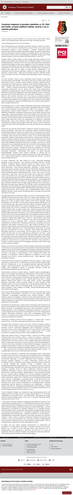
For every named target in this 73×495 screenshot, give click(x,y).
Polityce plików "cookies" (37, 488)
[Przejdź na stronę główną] (2, 35)
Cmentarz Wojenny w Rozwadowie (24, 34)
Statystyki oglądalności (56, 470)
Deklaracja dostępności (9, 1)
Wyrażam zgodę (67, 493)
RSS (2, 1)
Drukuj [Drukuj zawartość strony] (44, 42)
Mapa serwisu (18, 1)
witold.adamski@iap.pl (7, 467)
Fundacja (8, 34)
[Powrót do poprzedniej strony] (49, 42)
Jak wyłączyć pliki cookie (30, 489)
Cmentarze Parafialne (64, 34)
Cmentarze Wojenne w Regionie (46, 34)
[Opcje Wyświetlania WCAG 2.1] (70, 7)
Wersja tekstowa (25, 1)
